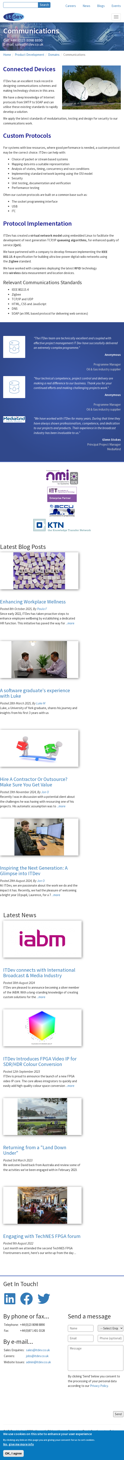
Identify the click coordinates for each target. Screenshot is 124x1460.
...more (70, 623)
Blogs (101, 6)
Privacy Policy (99, 1386)
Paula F (42, 609)
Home (7, 55)
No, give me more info (18, 1444)
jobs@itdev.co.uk (37, 1356)
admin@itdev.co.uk (38, 1362)
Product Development (29, 55)
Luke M (40, 703)
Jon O (45, 792)
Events (116, 6)
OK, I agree (13, 1453)
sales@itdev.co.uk (29, 44)
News (86, 6)
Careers (70, 6)
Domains (54, 55)
